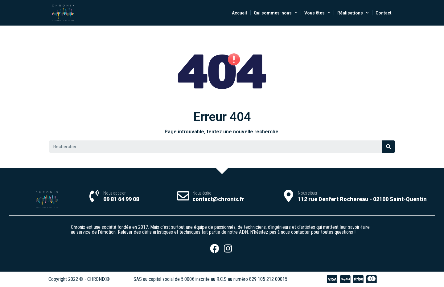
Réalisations (353, 13)
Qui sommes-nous (276, 13)
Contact (384, 12)
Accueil (239, 12)
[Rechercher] (388, 146)
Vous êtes (317, 13)
